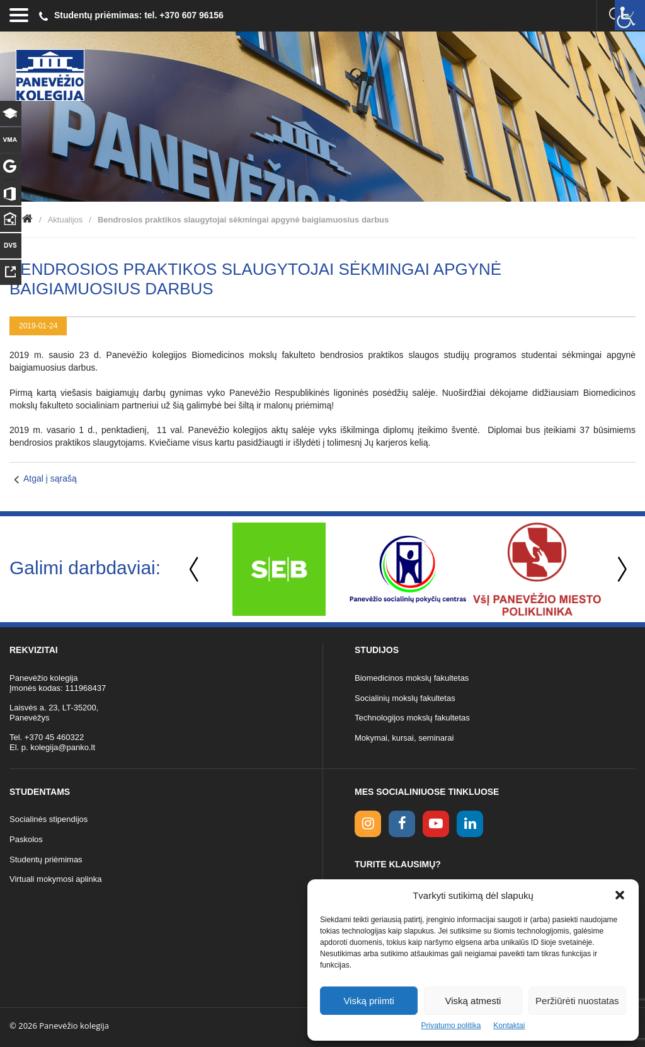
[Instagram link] (368, 824)
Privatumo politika (451, 1025)
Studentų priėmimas (46, 859)
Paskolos (26, 839)
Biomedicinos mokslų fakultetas (412, 678)
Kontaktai (509, 1025)
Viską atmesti (473, 1000)
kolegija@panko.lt (62, 747)
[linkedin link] (470, 824)
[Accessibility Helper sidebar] (630, 15)
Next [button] (620, 569)
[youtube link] (436, 824)
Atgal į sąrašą (50, 478)
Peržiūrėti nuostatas (577, 1000)
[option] (278, 569)
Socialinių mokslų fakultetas (405, 698)
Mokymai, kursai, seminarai (404, 738)
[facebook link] (402, 824)
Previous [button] (195, 569)
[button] (620, 895)
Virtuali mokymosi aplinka (55, 879)
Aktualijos (65, 219)
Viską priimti (368, 1000)
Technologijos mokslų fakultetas (412, 717)
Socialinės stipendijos (48, 819)
